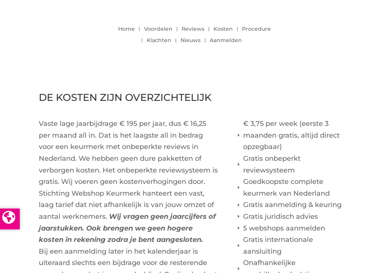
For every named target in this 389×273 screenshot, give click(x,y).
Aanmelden (226, 41)
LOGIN (329, 32)
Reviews (193, 29)
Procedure (256, 29)
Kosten (223, 29)
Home (126, 29)
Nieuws (190, 41)
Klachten (159, 41)
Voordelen (158, 29)
